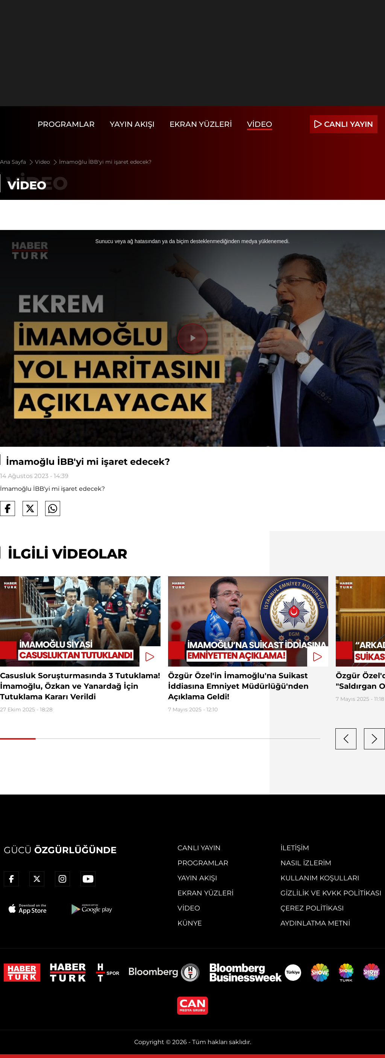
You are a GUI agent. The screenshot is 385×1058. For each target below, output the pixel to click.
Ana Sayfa (17, 161)
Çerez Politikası (312, 908)
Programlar (66, 124)
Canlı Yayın (199, 848)
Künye (189, 923)
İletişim (294, 848)
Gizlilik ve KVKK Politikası (330, 893)
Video (259, 124)
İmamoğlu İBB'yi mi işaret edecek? (105, 161)
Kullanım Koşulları (319, 878)
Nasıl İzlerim (305, 863)
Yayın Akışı (132, 124)
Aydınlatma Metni (315, 923)
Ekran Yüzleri (201, 124)
